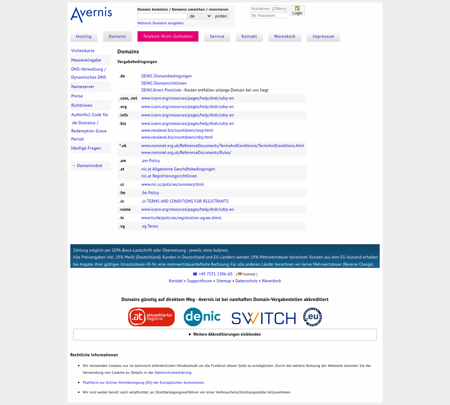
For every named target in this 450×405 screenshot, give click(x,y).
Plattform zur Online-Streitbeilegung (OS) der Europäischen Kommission (143, 382)
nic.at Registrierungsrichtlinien (169, 176)
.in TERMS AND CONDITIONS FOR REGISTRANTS (185, 201)
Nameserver (82, 86)
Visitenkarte (82, 50)
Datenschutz (246, 281)
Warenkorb (285, 36)
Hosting (84, 36)
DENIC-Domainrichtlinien (164, 83)
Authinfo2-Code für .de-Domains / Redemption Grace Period (89, 127)
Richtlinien (81, 105)
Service (217, 36)
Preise (77, 96)
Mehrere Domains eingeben (161, 23)
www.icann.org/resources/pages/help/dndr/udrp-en (188, 98)
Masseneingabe (86, 60)
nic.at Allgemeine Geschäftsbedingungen (178, 169)
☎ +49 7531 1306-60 (212, 274)
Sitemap (224, 281)
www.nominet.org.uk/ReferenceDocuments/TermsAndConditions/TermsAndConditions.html (223, 145)
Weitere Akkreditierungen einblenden (227, 334)
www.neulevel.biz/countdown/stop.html (177, 130)
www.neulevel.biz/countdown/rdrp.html (177, 137)
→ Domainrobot (86, 165)
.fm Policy (150, 192)
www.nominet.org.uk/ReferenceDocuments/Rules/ (186, 152)
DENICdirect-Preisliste (161, 90)
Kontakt (249, 36)
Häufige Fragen (86, 148)
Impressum (323, 36)
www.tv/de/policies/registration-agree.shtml (182, 217)
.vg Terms (150, 226)
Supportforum (199, 281)
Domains (117, 36)
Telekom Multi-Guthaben (168, 36)
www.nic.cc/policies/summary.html (173, 184)
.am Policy (151, 160)
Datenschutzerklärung (173, 372)
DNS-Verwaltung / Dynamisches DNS (88, 73)
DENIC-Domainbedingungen (167, 76)
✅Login (297, 10)
